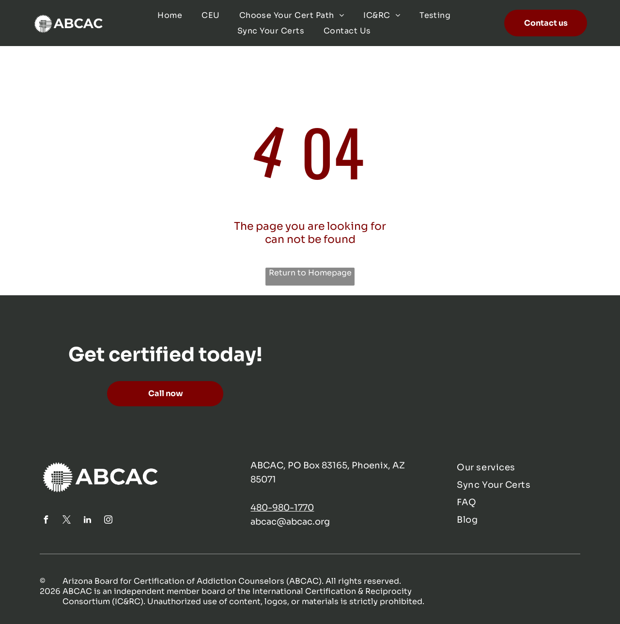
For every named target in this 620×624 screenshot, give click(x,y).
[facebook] (46, 520)
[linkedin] (87, 520)
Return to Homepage (310, 273)
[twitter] (67, 520)
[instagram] (108, 520)
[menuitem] (170, 15)
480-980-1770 (282, 507)
